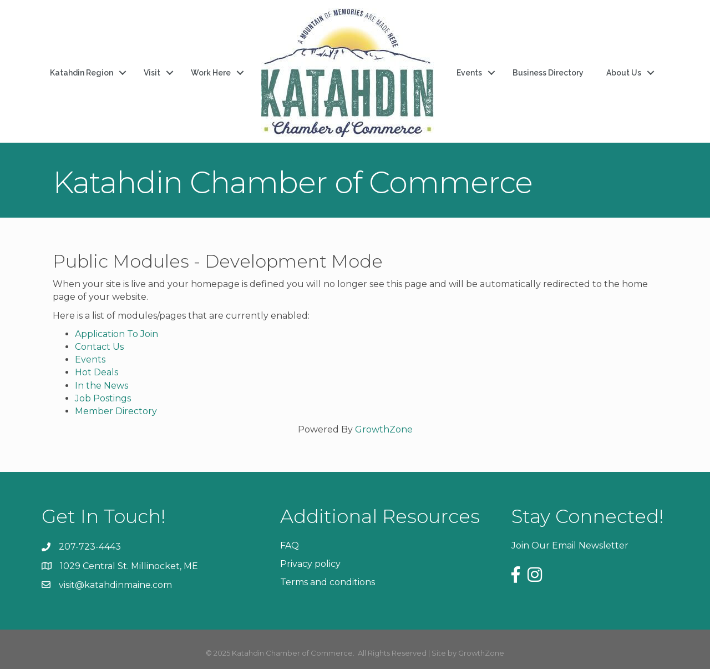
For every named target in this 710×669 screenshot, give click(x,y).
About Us (623, 72)
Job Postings (103, 398)
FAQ (289, 545)
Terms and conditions (327, 582)
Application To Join (116, 334)
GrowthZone (384, 429)
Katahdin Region (81, 72)
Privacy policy (310, 564)
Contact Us (99, 346)
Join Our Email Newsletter (569, 545)
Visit (152, 72)
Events (469, 72)
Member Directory (116, 411)
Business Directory (548, 72)
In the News (101, 385)
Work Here (211, 72)
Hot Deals (96, 372)
